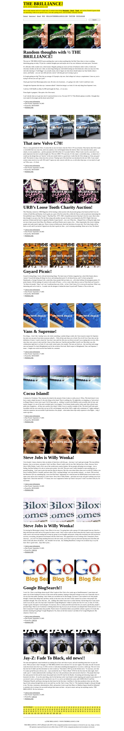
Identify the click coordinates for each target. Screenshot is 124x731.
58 (85, 709)
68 (31, 711)
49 (64, 709)
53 (73, 709)
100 (29, 713)
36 (33, 709)
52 (71, 709)
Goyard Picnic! (37, 271)
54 (76, 709)
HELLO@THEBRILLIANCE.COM (57, 16)
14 (59, 707)
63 (97, 709)
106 (48, 713)
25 (85, 707)
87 (76, 711)
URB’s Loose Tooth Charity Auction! (57, 207)
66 (26, 711)
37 (36, 709)
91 (85, 711)
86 (73, 711)
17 (66, 707)
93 (90, 711)
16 (64, 707)
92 (87, 711)
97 (99, 711)
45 (54, 709)
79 (57, 711)
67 (28, 711)
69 (33, 711)
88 (78, 711)
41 (45, 709)
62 (94, 709)
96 (97, 711)
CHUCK (34, 550)
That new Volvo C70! (43, 143)
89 (80, 711)
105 (44, 713)
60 (90, 709)
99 (26, 713)
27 (90, 707)
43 (50, 709)
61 (92, 709)
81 (61, 711)
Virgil (77, 10)
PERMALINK (29, 107)
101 (32, 713)
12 (55, 707)
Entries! (25, 16)
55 (78, 709)
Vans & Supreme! (39, 331)
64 (99, 709)
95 (94, 711)
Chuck (72, 10)
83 (66, 711)
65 (24, 711)
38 (38, 709)
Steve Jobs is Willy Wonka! (48, 457)
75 (47, 711)
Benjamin (66, 10)
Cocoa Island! (36, 393)
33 (26, 709)
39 (40, 709)
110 (60, 713)
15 (62, 707)
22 (78, 707)
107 (51, 713)
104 (41, 713)
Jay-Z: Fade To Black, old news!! (54, 658)
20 (73, 707)
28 (92, 707)
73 (43, 711)
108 (54, 713)
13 (57, 707)
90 (83, 711)
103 (38, 713)
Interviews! (32, 16)
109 (57, 713)
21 (76, 707)
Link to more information (32, 101)
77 (52, 711)
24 (83, 707)
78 (54, 711)
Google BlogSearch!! (42, 587)
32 (24, 709)
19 (71, 707)
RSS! (43, 16)
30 (97, 707)
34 (28, 709)
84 (69, 711)
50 (66, 709)
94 (92, 711)
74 (45, 711)
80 (59, 711)
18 (69, 707)
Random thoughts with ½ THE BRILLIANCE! (52, 54)
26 (88, 707)
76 (50, 711)
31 (99, 707)
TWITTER (72, 16)
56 (80, 709)
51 (69, 709)
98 (24, 713)
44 (52, 709)
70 (36, 711)
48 (61, 709)
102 (35, 713)
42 (47, 709)
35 (31, 709)
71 (38, 711)
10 (50, 707)
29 (95, 707)
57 (83, 709)
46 (57, 709)
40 (43, 709)
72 (40, 711)
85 (71, 711)
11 (52, 707)
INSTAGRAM (80, 16)
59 (87, 709)
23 (80, 707)
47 (59, 709)
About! (39, 16)
